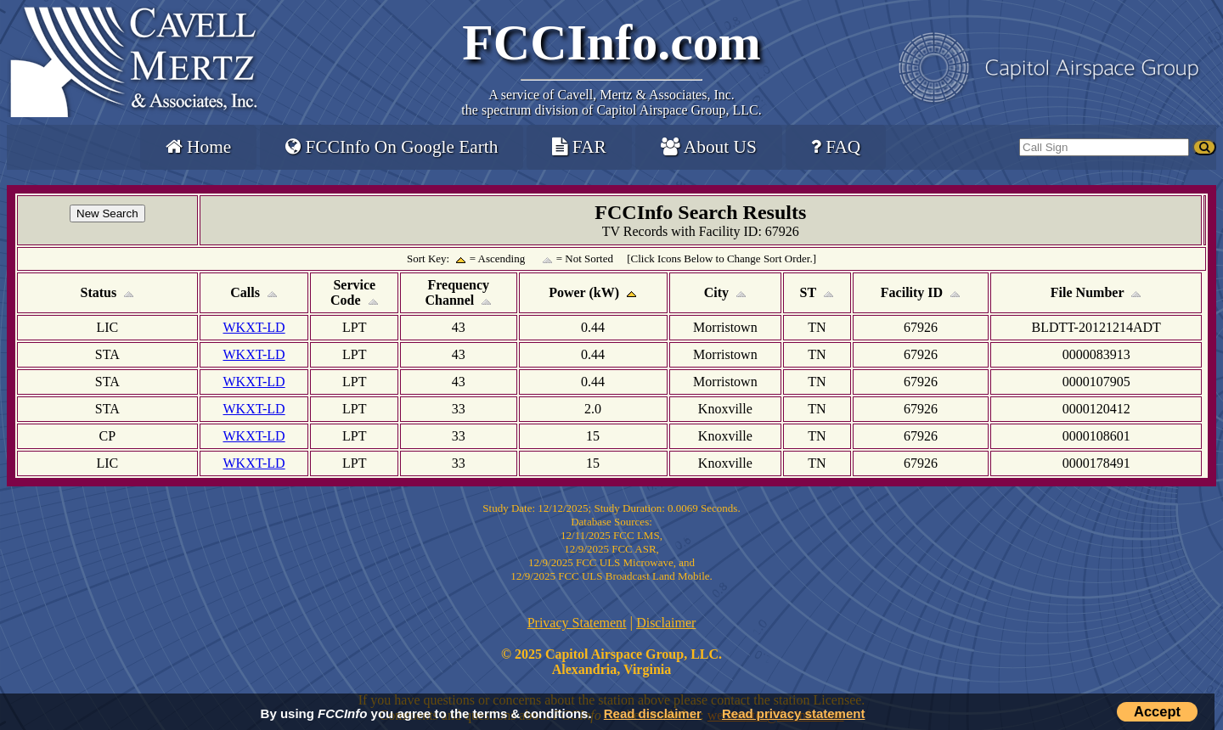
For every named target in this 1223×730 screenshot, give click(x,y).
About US (709, 147)
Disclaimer (666, 622)
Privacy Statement (577, 622)
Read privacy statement (793, 713)
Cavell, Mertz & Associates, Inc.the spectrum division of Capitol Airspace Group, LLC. (611, 102)
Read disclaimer (653, 713)
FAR (579, 147)
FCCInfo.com (611, 42)
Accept (1157, 711)
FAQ (835, 147)
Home (198, 147)
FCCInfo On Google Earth (391, 147)
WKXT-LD (254, 327)
